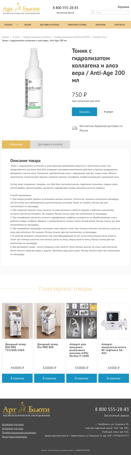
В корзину (17, 378)
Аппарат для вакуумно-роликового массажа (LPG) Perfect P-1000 (79, 350)
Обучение (101, 24)
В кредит (108, 111)
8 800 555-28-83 (65, 7)
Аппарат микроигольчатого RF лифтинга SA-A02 (114, 348)
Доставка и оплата (49, 24)
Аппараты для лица (13, 424)
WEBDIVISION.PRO (83, 450)
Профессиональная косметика (19, 432)
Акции (27, 24)
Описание (16, 144)
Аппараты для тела (12, 428)
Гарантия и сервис (77, 24)
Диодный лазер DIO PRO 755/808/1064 (15, 347)
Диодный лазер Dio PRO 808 (47, 345)
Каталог (8, 24)
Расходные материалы (14, 436)
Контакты (119, 24)
